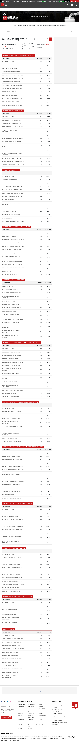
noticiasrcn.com (54, 738)
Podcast (20, 724)
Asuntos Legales (22, 706)
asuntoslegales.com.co (7, 736)
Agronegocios (21, 704)
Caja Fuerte (31, 706)
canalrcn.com (36, 738)
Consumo (20, 710)
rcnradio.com (45, 738)
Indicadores (21, 719)
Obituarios (30, 721)
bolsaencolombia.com (57, 736)
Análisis (40, 704)
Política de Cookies (57, 720)
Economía (41, 710)
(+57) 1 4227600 (5, 712)
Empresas (20, 713)
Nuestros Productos (57, 709)
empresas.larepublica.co (30, 736)
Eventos (41, 713)
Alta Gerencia (31, 704)
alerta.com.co (4, 740)
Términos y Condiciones (58, 715)
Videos (30, 728)
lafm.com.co (63, 738)
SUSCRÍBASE (74, 1)
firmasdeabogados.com (44, 736)
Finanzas (20, 715)
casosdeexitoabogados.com (8, 738)
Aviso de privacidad (57, 713)
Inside (40, 719)
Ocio (40, 721)
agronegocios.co (18, 736)
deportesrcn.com (14, 740)
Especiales (31, 713)
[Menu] (6, 5)
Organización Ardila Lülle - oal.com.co (72, 738)
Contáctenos (55, 711)
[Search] (67, 5)
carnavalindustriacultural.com (24, 738)
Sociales (20, 728)
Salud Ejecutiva (43, 724)
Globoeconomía (43, 715)
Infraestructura (31, 719)
